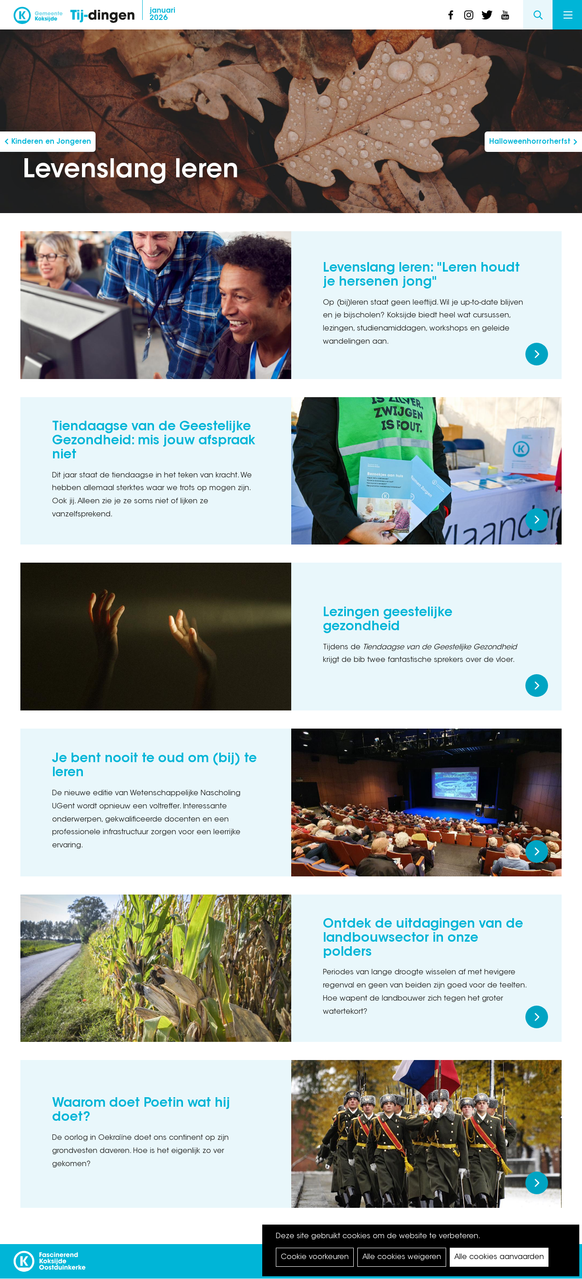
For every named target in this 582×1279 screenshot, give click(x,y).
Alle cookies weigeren (401, 1257)
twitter (487, 15)
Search (538, 14)
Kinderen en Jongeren (51, 142)
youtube (505, 15)
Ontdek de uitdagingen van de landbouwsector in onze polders (423, 938)
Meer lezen (536, 354)
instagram (469, 15)
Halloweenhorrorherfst (530, 142)
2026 (162, 14)
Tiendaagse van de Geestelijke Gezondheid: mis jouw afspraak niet (153, 441)
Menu (567, 15)
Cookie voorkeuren (315, 1257)
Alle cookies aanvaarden (499, 1257)
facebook (451, 15)
